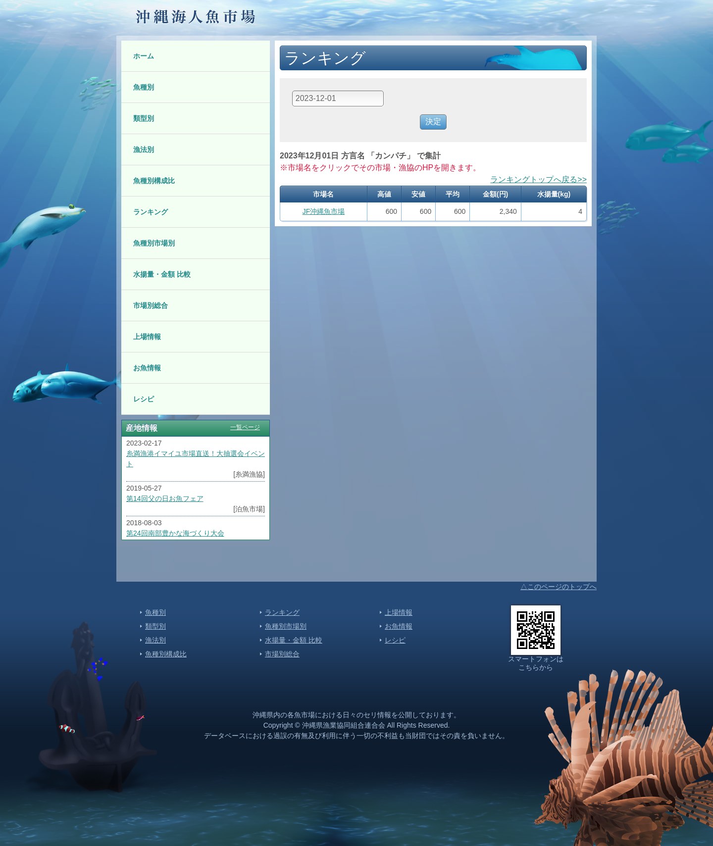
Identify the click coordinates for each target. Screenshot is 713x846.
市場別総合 (150, 305)
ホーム (143, 56)
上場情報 (147, 337)
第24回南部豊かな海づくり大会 (175, 533)
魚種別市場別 (154, 243)
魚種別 (143, 87)
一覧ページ (245, 427)
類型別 (143, 118)
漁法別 (143, 149)
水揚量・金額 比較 (162, 274)
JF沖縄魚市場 (324, 211)
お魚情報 (147, 368)
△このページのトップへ (558, 587)
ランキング (150, 212)
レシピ (143, 399)
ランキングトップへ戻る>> (538, 179)
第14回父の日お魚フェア (165, 498)
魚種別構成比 (154, 181)
